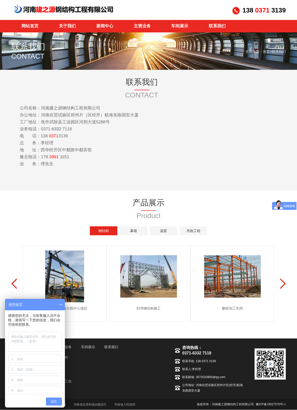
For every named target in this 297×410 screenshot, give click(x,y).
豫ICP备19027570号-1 (271, 404)
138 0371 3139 (205, 361)
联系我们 (279, 52)
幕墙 (133, 231)
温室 (163, 231)
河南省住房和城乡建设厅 (90, 404)
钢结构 (103, 231)
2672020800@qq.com (210, 377)
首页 (266, 52)
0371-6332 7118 (196, 353)
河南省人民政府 (124, 404)
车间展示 (88, 347)
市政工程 (193, 231)
